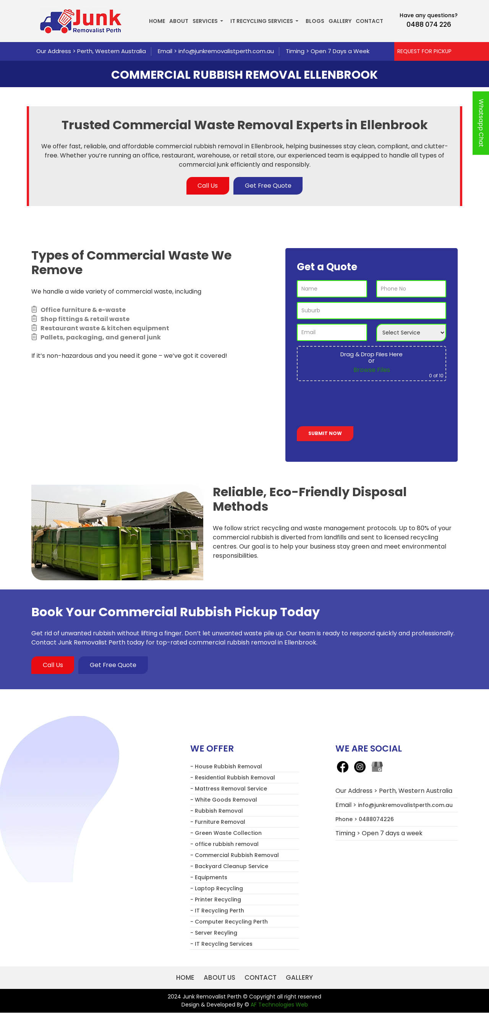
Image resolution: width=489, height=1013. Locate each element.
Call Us (208, 185)
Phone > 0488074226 (364, 819)
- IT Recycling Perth (217, 910)
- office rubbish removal (224, 844)
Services (205, 21)
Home (157, 21)
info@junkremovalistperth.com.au (226, 51)
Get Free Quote (268, 185)
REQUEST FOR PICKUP (424, 51)
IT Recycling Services (261, 21)
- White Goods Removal (223, 800)
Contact (369, 21)
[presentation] (355, 405)
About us (219, 977)
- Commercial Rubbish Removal (234, 855)
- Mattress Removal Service (228, 788)
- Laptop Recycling (216, 888)
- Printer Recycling (215, 899)
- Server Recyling (213, 933)
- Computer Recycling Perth (229, 921)
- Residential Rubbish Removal (232, 777)
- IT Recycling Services (221, 944)
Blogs (315, 21)
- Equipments (208, 877)
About (178, 21)
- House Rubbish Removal (226, 766)
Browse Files (371, 369)
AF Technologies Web (279, 1005)
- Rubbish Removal (216, 811)
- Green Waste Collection (226, 833)
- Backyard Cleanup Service (229, 866)
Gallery (340, 21)
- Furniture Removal (217, 822)
